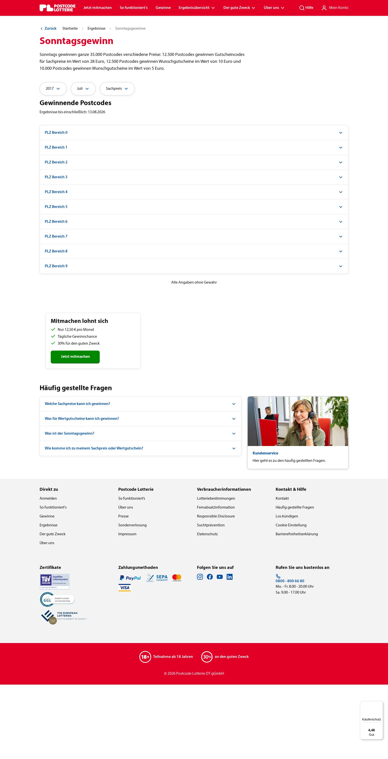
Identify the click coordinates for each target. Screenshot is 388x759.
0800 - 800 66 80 (290, 653)
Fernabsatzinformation (216, 582)
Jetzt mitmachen (97, 8)
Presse (123, 591)
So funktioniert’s (131, 573)
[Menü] (380, 704)
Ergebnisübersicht (197, 7)
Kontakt (282, 573)
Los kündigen (287, 591)
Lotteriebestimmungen (216, 573)
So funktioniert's (134, 8)
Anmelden (48, 573)
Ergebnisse (96, 103)
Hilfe (306, 8)
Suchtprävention (211, 600)
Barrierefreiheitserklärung (297, 609)
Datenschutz (207, 609)
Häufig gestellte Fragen (295, 582)
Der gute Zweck (239, 7)
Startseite (70, 103)
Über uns (274, 7)
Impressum (127, 609)
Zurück (48, 103)
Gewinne (163, 8)
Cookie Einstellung (291, 600)
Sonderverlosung (132, 600)
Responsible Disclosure (216, 591)
